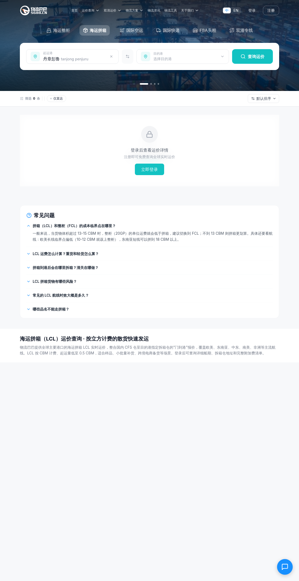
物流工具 (171, 10)
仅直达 (56, 98)
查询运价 (252, 56)
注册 (271, 10)
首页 (75, 10)
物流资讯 (154, 10)
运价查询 (91, 10)
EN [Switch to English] (235, 10)
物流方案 (135, 10)
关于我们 (191, 10)
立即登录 (149, 169)
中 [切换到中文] (227, 10)
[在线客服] (285, 567)
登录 (252, 10)
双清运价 (113, 10)
